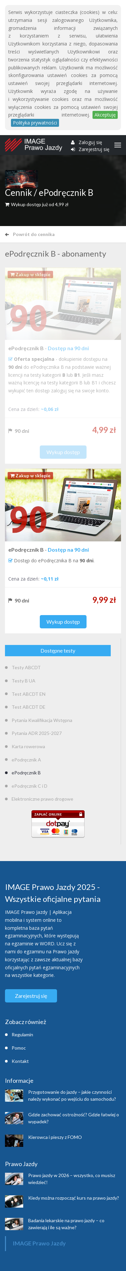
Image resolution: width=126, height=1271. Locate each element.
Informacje (19, 1080)
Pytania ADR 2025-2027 (37, 733)
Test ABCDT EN (28, 694)
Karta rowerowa (28, 746)
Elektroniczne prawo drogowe (42, 799)
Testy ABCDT (26, 667)
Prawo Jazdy (21, 1163)
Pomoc (19, 1048)
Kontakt (20, 1061)
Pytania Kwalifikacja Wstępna (42, 720)
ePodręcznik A (26, 759)
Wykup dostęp (63, 621)
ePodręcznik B (26, 772)
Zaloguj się (90, 142)
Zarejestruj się (94, 149)
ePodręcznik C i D (29, 786)
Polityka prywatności (35, 122)
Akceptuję (105, 115)
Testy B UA (23, 680)
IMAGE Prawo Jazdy (39, 1243)
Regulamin (22, 1034)
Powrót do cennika (30, 234)
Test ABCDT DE (28, 707)
